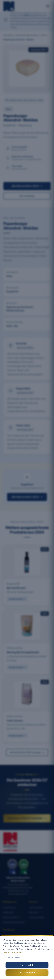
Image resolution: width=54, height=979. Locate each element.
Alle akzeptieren (27, 972)
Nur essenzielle (27, 965)
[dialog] (27, 957)
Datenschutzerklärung (12, 952)
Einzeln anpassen (13, 957)
